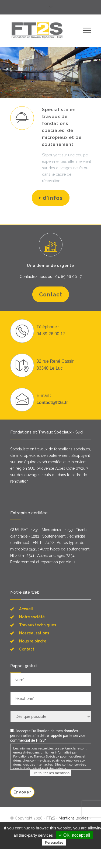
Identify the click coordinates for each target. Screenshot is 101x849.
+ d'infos (51, 198)
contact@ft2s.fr (52, 402)
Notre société (32, 617)
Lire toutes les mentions (50, 773)
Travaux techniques (37, 625)
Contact (50, 294)
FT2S (50, 818)
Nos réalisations (34, 633)
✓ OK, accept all (74, 835)
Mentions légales (73, 818)
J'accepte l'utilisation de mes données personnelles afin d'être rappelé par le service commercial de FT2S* (47, 736)
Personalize (54, 842)
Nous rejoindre (32, 641)
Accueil (26, 609)
